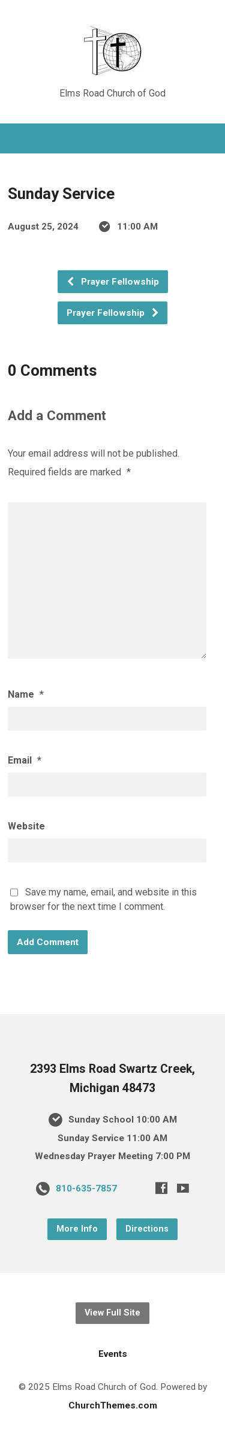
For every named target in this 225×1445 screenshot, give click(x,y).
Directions (147, 1229)
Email (24, 760)
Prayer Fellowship (112, 281)
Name (26, 694)
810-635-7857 (86, 1188)
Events (112, 1354)
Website (26, 826)
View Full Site (112, 1313)
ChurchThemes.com (112, 1405)
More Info (77, 1229)
